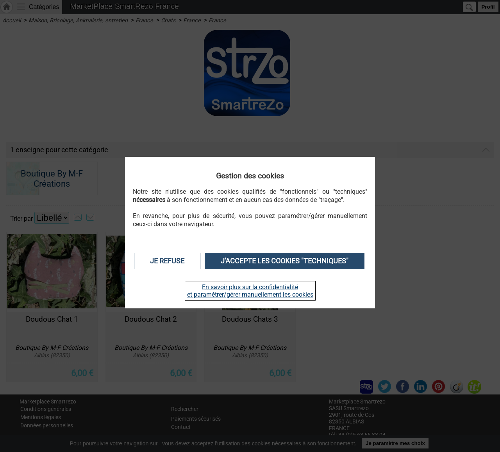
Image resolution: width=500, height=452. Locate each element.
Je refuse (167, 261)
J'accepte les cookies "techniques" (284, 261)
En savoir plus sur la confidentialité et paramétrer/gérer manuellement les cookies (250, 290)
